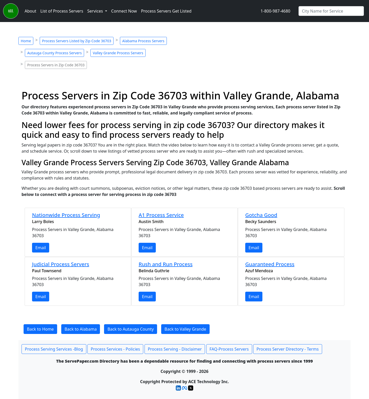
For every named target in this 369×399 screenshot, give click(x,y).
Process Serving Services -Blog (54, 349)
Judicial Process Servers (60, 264)
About (30, 11)
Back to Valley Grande (185, 329)
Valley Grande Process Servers (118, 52)
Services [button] (95, 11)
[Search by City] (331, 11)
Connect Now (124, 11)
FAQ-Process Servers (229, 349)
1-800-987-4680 (275, 11)
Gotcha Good (261, 215)
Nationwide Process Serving (66, 215)
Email (40, 247)
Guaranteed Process (269, 264)
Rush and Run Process (165, 264)
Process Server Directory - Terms (288, 349)
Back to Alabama (81, 329)
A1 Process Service (161, 215)
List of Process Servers (61, 11)
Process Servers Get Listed (166, 11)
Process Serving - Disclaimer (175, 349)
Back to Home (40, 329)
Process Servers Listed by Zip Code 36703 (76, 40)
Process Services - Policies (115, 349)
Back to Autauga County (130, 329)
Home (26, 40)
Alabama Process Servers (143, 40)
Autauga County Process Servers (54, 52)
